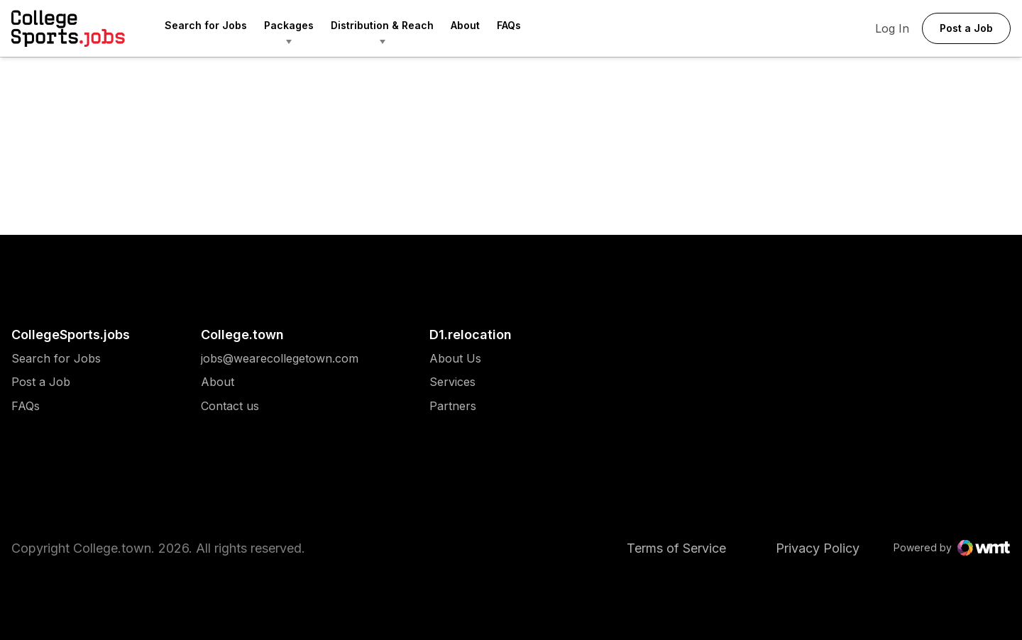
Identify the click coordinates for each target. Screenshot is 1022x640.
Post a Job (40, 382)
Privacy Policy (817, 548)
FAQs (509, 25)
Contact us (279, 406)
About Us (455, 358)
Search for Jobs (206, 25)
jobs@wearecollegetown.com (279, 358)
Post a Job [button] (966, 28)
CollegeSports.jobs (70, 334)
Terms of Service (676, 548)
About (465, 25)
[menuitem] (214, 28)
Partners (455, 406)
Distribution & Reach (382, 25)
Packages (289, 25)
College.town (242, 334)
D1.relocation (470, 334)
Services (455, 382)
